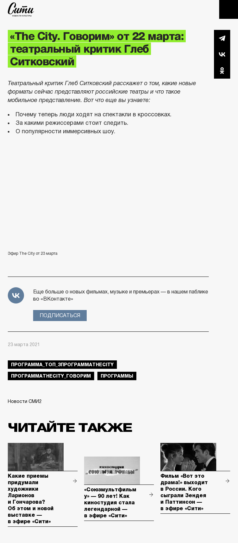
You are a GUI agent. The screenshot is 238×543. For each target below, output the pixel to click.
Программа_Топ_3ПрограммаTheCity (62, 364)
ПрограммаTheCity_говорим (51, 376)
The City (21, 9)
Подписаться (60, 315)
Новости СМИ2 (25, 401)
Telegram (222, 38)
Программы (117, 376)
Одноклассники (222, 70)
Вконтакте (222, 54)
